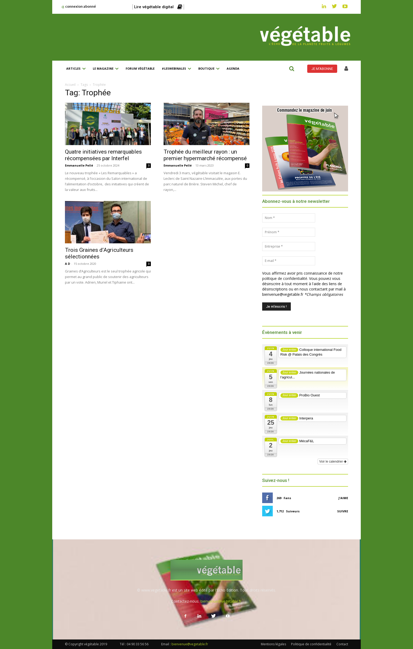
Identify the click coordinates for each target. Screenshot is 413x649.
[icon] (346, 69)
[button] (291, 68)
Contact (342, 644)
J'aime (343, 498)
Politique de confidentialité (311, 644)
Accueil (70, 84)
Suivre (342, 511)
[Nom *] (288, 217)
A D (67, 264)
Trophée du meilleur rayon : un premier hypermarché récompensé (205, 155)
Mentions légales (273, 644)
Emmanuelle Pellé (79, 165)
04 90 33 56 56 (137, 644)
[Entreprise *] (288, 246)
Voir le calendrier (332, 461)
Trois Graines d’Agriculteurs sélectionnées (99, 253)
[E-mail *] (288, 260)
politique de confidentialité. (285, 278)
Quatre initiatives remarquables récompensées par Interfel (103, 155)
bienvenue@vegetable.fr (220, 601)
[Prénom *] (288, 232)
